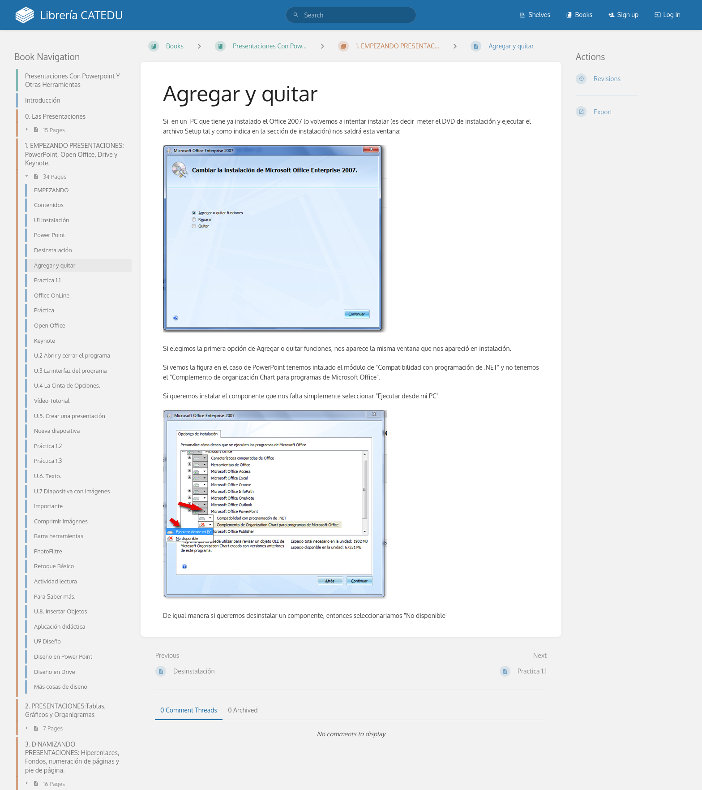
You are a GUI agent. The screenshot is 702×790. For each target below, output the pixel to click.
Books (579, 14)
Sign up (623, 14)
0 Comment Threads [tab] (188, 710)
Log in (668, 14)
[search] (351, 15)
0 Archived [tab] (242, 710)
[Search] (296, 15)
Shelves (534, 14)
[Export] (632, 111)
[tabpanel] (351, 734)
